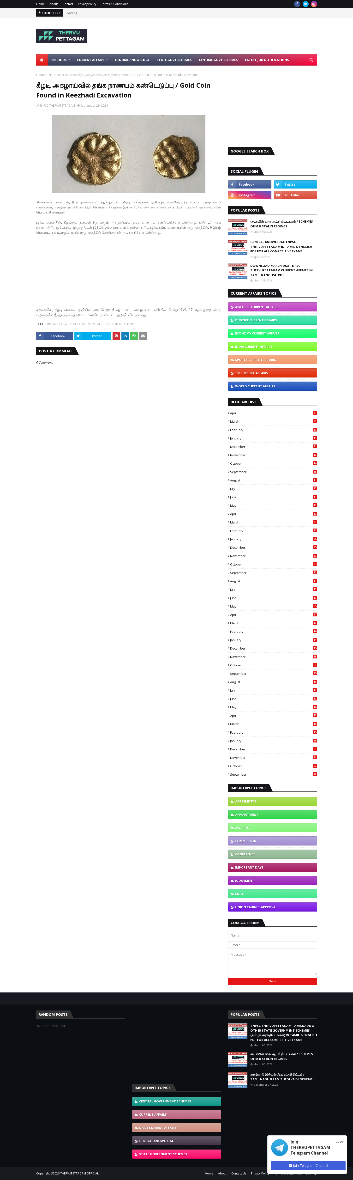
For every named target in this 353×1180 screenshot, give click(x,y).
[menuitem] (42, 60)
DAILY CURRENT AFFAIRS (86, 324)
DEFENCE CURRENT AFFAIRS (256, 320)
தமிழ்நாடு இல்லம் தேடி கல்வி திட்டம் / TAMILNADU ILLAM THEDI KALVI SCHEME (281, 1076)
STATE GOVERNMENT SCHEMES (163, 1154)
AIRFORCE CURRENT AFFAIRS (256, 307)
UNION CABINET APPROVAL (256, 907)
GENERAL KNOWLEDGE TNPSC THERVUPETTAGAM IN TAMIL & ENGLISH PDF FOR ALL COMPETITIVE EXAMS (281, 246)
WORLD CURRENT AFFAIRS (255, 386)
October (273, 463)
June (273, 497)
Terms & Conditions (114, 4)
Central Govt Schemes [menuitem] (218, 60)
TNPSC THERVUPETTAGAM (57, 105)
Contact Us (238, 1173)
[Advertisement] (229, 36)
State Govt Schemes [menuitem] (174, 60)
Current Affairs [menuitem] (91, 60)
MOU (239, 894)
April (273, 413)
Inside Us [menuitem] (59, 60)
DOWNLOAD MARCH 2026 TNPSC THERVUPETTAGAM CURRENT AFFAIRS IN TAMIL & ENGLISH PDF (281, 270)
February (273, 430)
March (273, 421)
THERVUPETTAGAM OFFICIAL (79, 1173)
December (273, 446)
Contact (68, 4)
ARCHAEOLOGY (56, 324)
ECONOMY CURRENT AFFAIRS (257, 333)
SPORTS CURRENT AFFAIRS (255, 360)
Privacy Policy (87, 4)
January (273, 438)
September (273, 472)
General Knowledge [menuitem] (132, 60)
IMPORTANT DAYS (249, 867)
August (273, 480)
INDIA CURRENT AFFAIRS (253, 346)
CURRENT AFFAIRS (153, 1114)
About (53, 4)
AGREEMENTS (245, 801)
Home (40, 4)
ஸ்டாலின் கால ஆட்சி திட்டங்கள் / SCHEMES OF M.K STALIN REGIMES (281, 223)
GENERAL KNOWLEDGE (156, 1141)
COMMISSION (245, 841)
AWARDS (242, 828)
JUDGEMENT (244, 880)
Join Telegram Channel (308, 1165)
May (273, 505)
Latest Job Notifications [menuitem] (267, 60)
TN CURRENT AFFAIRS (61, 75)
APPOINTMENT (246, 814)
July (273, 489)
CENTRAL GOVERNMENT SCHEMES (165, 1101)
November (273, 455)
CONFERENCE (245, 854)
